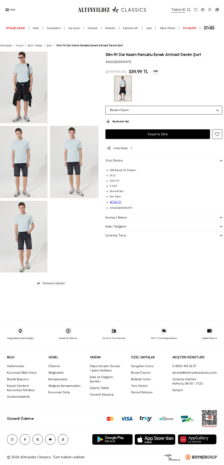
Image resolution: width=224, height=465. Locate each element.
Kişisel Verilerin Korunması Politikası (21, 388)
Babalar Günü (141, 379)
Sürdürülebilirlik (18, 397)
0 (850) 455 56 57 (184, 366)
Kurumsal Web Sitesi (22, 373)
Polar (36, 32)
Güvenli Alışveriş (102, 394)
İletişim (177, 390)
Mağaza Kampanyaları (64, 386)
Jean (149, 32)
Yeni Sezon (139, 386)
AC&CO (115, 202)
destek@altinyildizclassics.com (194, 373)
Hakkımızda (15, 366)
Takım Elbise (167, 32)
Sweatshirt (54, 32)
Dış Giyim (74, 32)
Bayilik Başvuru (17, 379)
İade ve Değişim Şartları (101, 379)
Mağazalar (56, 373)
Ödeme (54, 366)
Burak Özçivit (140, 373)
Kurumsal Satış (59, 392)
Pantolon (110, 32)
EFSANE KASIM (15, 32)
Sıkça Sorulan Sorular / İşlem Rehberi (105, 368)
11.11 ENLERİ (189, 32)
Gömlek (92, 32)
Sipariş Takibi (99, 388)
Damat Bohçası (141, 392)
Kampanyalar (57, 379)
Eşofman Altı (130, 32)
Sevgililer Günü (142, 366)
